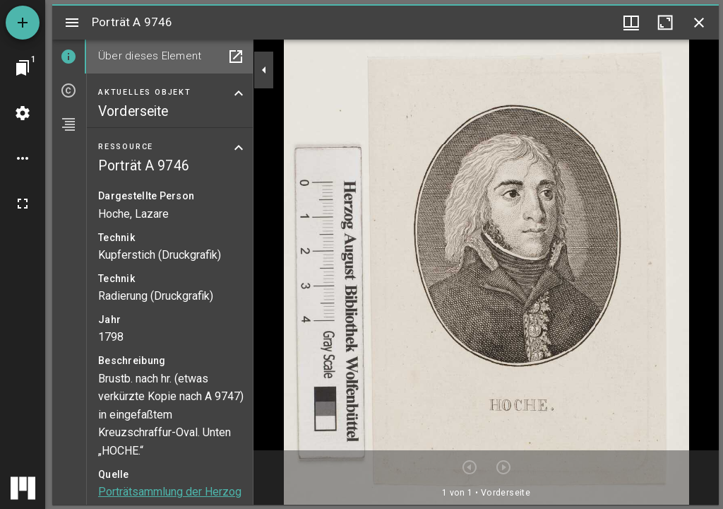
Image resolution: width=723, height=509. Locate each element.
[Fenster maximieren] (665, 23)
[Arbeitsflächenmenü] (23, 113)
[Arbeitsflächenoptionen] (23, 158)
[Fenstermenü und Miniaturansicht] (631, 23)
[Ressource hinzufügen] (23, 23)
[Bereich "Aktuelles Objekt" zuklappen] (238, 93)
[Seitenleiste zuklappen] (264, 70)
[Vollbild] (23, 204)
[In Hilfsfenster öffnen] (236, 57)
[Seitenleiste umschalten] (72, 23)
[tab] (69, 57)
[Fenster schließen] (699, 23)
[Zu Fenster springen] (23, 68)
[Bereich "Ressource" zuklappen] (238, 147)
